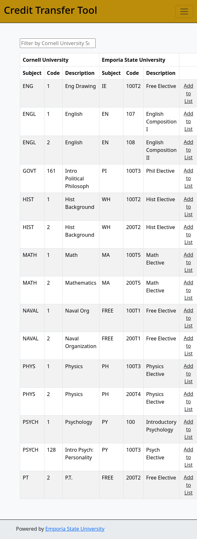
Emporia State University (75, 528)
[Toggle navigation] (184, 11)
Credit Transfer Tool (50, 10)
